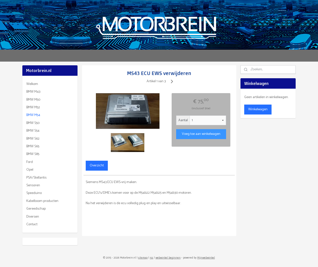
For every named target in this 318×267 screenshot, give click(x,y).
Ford (29, 162)
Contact (32, 224)
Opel (29, 170)
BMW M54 (33, 115)
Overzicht (96, 165)
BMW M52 (33, 107)
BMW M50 (33, 100)
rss (151, 258)
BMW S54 (33, 131)
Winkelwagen (258, 109)
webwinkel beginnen (168, 258)
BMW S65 (32, 146)
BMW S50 (33, 123)
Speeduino (34, 193)
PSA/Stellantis (36, 178)
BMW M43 (33, 92)
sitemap (143, 258)
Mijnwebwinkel (206, 258)
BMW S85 (32, 154)
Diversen (32, 217)
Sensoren (33, 185)
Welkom (32, 84)
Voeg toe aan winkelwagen (201, 134)
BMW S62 (33, 139)
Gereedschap (36, 209)
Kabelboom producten (42, 201)
